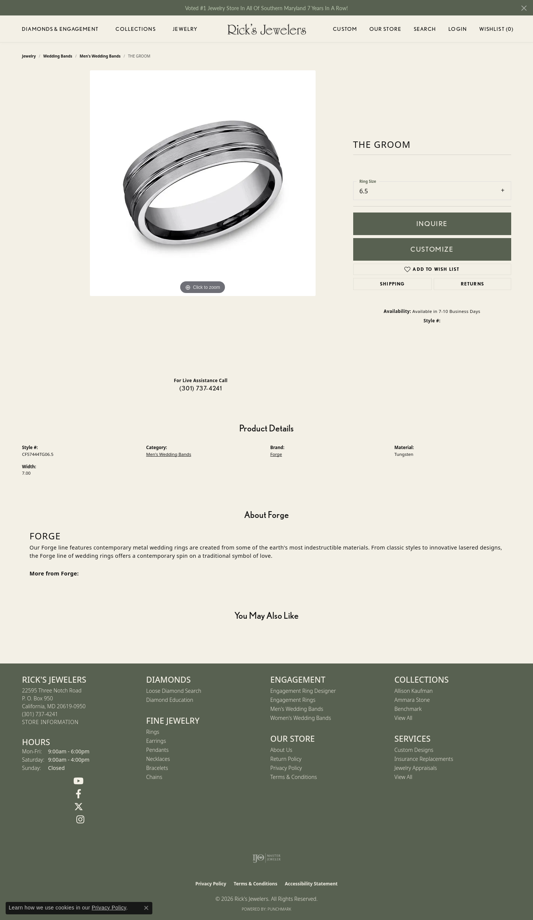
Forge (276, 454)
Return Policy (286, 758)
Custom (345, 29)
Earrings (156, 740)
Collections (135, 29)
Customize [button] (431, 249)
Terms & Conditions (293, 776)
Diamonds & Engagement (60, 29)
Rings (152, 731)
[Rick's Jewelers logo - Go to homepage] (267, 29)
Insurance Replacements (424, 758)
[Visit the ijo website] (266, 858)
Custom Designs (414, 749)
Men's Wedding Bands (168, 454)
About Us (281, 749)
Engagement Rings (293, 699)
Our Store (385, 29)
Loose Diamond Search (174, 690)
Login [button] (457, 30)
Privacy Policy (286, 767)
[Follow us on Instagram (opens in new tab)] (80, 819)
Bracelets (157, 767)
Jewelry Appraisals (416, 767)
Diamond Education (169, 699)
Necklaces (158, 758)
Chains (154, 776)
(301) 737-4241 (200, 388)
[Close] (523, 8)
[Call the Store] (40, 714)
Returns (472, 284)
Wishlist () (496, 30)
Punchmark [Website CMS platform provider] (280, 909)
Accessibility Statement (311, 884)
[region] (203, 220)
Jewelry (185, 29)
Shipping (392, 284)
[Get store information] (50, 722)
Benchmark (408, 708)
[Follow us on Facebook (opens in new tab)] (78, 794)
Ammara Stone (412, 699)
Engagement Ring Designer (303, 690)
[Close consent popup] (146, 908)
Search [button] (425, 29)
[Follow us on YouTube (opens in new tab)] (78, 781)
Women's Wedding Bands (300, 717)
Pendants (157, 749)
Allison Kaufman (414, 690)
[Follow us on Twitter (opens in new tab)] (78, 806)
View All (404, 717)
